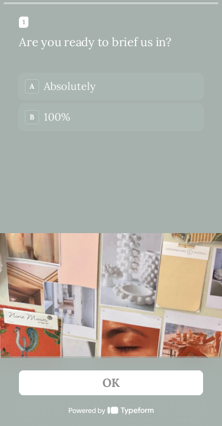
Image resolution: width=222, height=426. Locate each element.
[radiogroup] (111, 101)
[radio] (111, 86)
